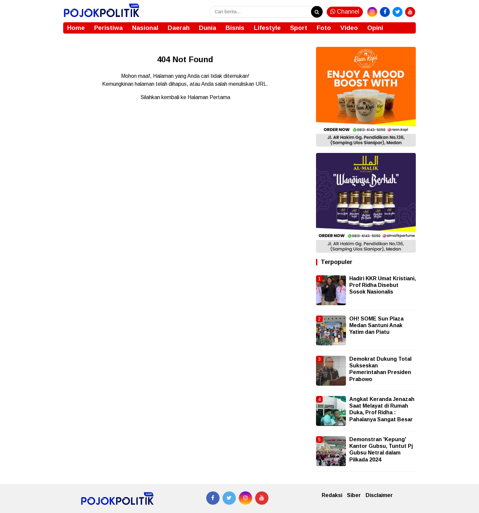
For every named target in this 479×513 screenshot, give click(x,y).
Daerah (179, 27)
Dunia (207, 27)
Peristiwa (108, 27)
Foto (324, 27)
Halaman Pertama (209, 97)
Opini (375, 27)
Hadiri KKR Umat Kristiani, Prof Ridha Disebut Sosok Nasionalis (382, 285)
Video (349, 27)
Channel (344, 11)
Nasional (145, 27)
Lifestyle (267, 27)
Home (76, 27)
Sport (298, 27)
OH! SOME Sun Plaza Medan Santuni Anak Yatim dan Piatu (376, 325)
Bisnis (235, 27)
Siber (354, 495)
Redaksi (332, 495)
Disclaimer (379, 495)
